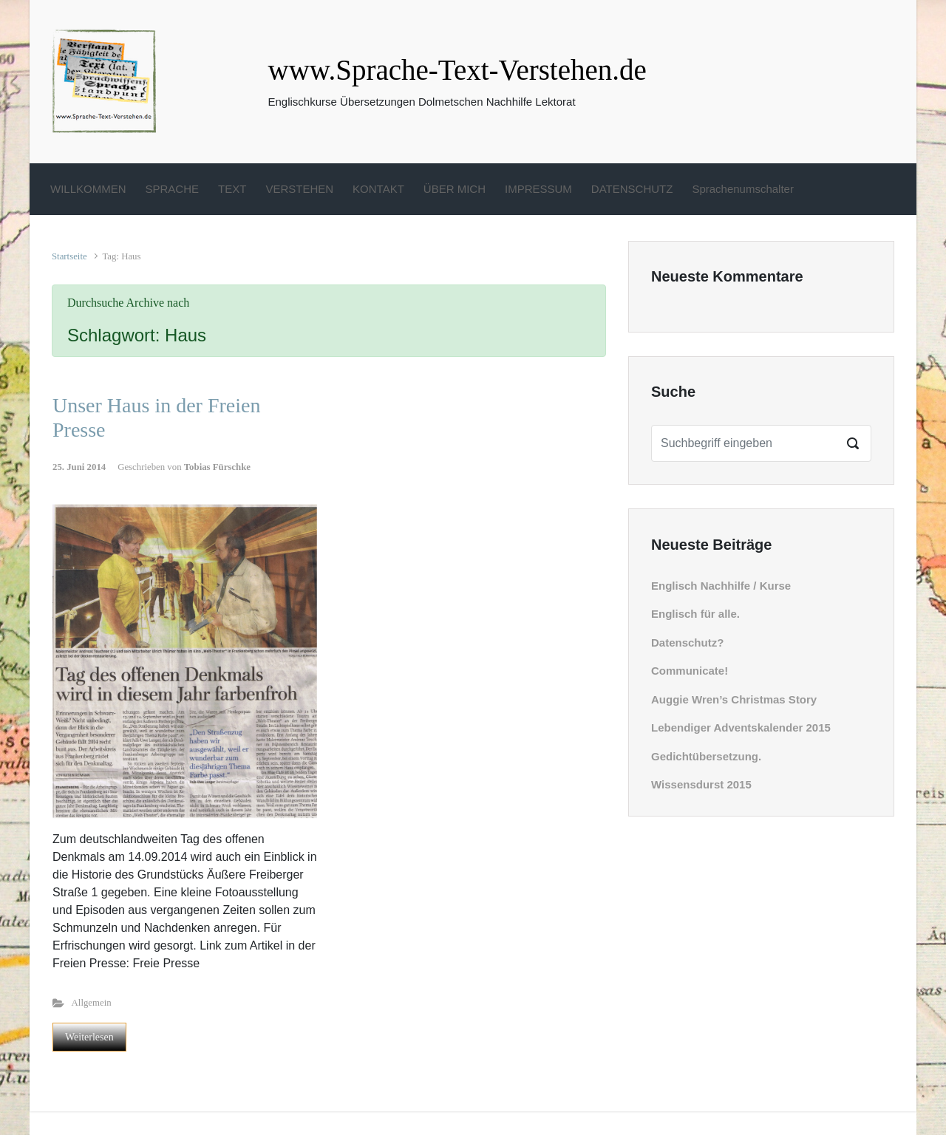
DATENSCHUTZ (632, 189)
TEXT (232, 189)
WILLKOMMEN (88, 189)
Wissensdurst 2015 (701, 784)
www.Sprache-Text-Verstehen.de (457, 70)
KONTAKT (378, 189)
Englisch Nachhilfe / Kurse (721, 585)
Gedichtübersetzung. (706, 756)
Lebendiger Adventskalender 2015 (741, 727)
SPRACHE (173, 189)
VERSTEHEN (299, 189)
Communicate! (689, 670)
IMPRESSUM (538, 189)
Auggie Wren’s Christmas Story (734, 699)
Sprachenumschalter (743, 189)
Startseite (69, 256)
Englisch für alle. (695, 613)
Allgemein (92, 1003)
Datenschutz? (687, 642)
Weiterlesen (89, 1037)
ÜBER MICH (454, 189)
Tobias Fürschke (217, 467)
